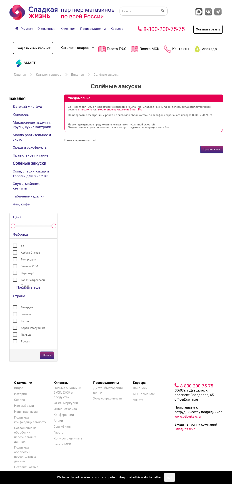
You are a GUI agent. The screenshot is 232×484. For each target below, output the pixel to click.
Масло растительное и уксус (32, 137)
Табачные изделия (29, 196)
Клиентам (67, 28)
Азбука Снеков (30, 252)
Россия (25, 341)
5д (22, 245)
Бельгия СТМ (29, 266)
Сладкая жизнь (187, 429)
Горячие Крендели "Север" (33, 280)
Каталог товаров (48, 74)
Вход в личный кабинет (32, 48)
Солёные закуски (107, 74)
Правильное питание (30, 155)
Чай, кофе (21, 204)
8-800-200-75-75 (164, 29)
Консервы (21, 114)
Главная (20, 74)
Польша (26, 334)
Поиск (47, 355)
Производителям (93, 28)
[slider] (13, 226)
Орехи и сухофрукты (30, 147)
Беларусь (27, 307)
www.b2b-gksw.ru (188, 416)
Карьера (117, 28)
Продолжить (211, 149)
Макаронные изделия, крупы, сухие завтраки (32, 124)
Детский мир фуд (27, 106)
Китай (25, 321)
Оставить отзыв (208, 29)
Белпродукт (28, 259)
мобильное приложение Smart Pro (120, 109)
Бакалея (77, 74)
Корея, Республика (33, 327)
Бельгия (26, 314)
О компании (46, 28)
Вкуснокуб (27, 273)
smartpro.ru (84, 109)
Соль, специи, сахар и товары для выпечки (31, 173)
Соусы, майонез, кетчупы (26, 186)
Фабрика (20, 234)
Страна (19, 296)
